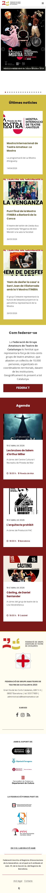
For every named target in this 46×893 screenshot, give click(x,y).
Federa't (23, 388)
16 (38, 92)
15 (36, 92)
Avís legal (17, 881)
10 (25, 92)
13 (31, 92)
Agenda (23, 405)
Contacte (28, 881)
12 (29, 92)
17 (40, 92)
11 (27, 92)
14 (34, 92)
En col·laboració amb (23, 848)
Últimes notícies (23, 102)
